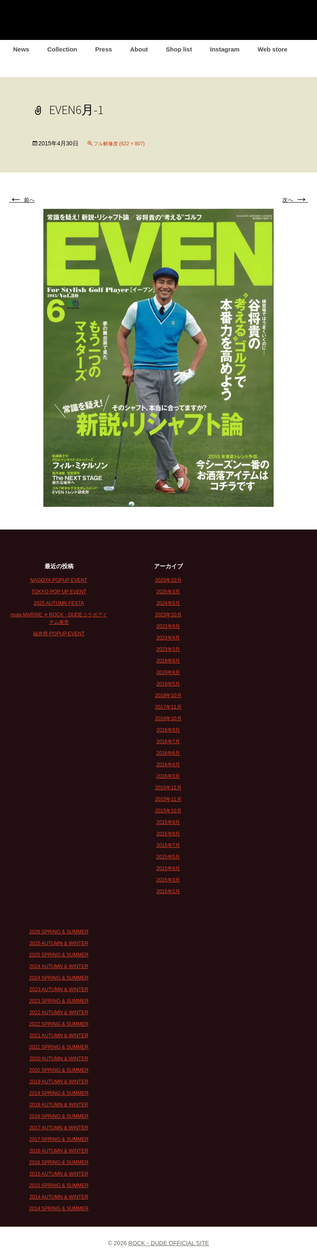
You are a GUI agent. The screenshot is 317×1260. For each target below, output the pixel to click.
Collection (62, 49)
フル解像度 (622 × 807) (119, 144)
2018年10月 (168, 695)
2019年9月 (168, 661)
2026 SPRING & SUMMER (58, 932)
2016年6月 (168, 753)
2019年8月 (168, 672)
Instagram (225, 49)
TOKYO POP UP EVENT (58, 592)
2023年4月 (168, 638)
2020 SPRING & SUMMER (58, 1070)
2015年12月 (168, 788)
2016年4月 (168, 765)
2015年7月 (168, 845)
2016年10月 (168, 718)
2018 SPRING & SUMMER (58, 1116)
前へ (22, 200)
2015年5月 (168, 857)
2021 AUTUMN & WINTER (58, 1035)
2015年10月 (168, 811)
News (21, 49)
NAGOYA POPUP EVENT (58, 580)
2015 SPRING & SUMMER (58, 1185)
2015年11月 (168, 799)
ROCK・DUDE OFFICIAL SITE (168, 1243)
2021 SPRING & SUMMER (58, 1047)
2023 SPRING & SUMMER (58, 1001)
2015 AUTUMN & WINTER (58, 1174)
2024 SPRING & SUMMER (58, 978)
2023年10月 (168, 615)
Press (103, 49)
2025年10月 (168, 580)
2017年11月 (168, 707)
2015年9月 (168, 822)
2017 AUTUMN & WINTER (58, 1128)
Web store (272, 49)
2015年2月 (168, 891)
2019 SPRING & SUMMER (58, 1093)
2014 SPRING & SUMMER (58, 1208)
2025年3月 (168, 592)
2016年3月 (168, 776)
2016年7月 (168, 741)
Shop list (179, 49)
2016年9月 (168, 730)
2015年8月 (168, 834)
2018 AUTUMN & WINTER (58, 1105)
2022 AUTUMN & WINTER (58, 1012)
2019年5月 (168, 684)
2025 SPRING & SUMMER (58, 955)
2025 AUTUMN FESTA (59, 603)
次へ (295, 200)
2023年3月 (168, 649)
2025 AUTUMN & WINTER (58, 943)
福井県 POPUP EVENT (58, 634)
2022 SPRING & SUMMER (58, 1024)
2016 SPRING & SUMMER (58, 1162)
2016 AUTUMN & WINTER (58, 1151)
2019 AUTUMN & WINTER (58, 1082)
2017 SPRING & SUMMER (58, 1139)
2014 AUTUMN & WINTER (58, 1197)
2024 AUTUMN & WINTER (58, 966)
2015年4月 (168, 868)
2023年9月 (168, 626)
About (139, 49)
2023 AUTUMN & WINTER (58, 989)
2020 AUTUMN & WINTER (58, 1059)
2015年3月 (168, 880)
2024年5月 (168, 603)
